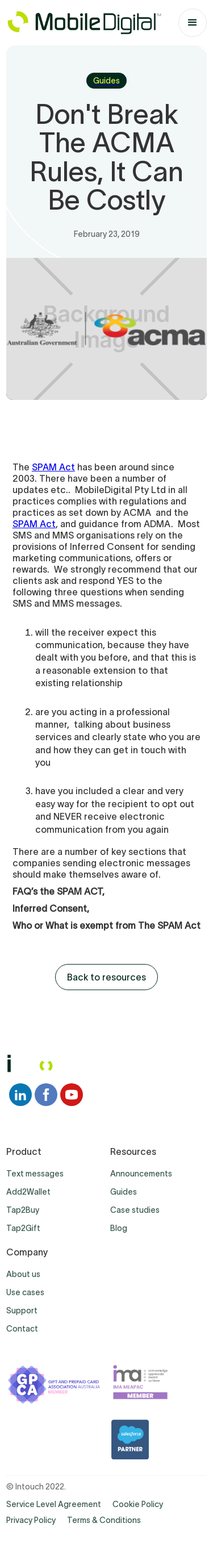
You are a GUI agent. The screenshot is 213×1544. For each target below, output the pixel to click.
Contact (22, 1328)
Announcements (141, 1173)
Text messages (35, 1173)
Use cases (25, 1292)
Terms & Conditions (104, 1520)
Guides (123, 1191)
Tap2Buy (22, 1210)
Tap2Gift (23, 1228)
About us (23, 1274)
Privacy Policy (31, 1520)
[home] (84, 23)
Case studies (135, 1210)
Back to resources (106, 977)
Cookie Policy (137, 1504)
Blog (118, 1228)
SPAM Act (53, 467)
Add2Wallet (28, 1191)
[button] (192, 23)
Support (21, 1310)
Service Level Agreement (53, 1504)
